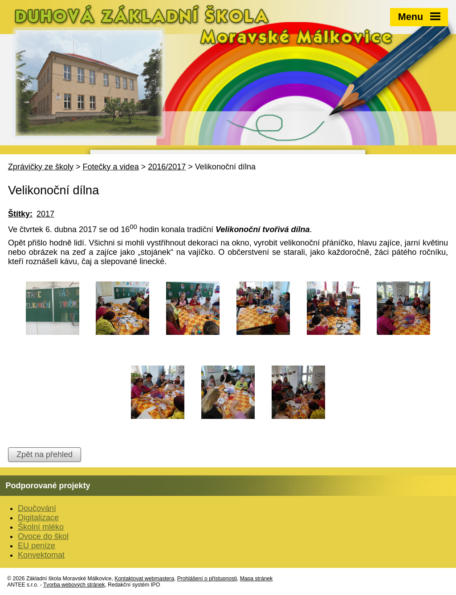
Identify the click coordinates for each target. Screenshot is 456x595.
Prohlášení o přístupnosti (207, 578)
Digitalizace (38, 517)
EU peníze (36, 545)
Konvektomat (41, 555)
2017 (45, 213)
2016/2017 (167, 166)
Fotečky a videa (111, 166)
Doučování (37, 508)
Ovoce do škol (43, 536)
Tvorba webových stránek (74, 585)
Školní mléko (41, 527)
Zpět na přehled (44, 454)
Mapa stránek (256, 578)
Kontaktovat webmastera (144, 578)
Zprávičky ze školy (40, 166)
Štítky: (20, 213)
